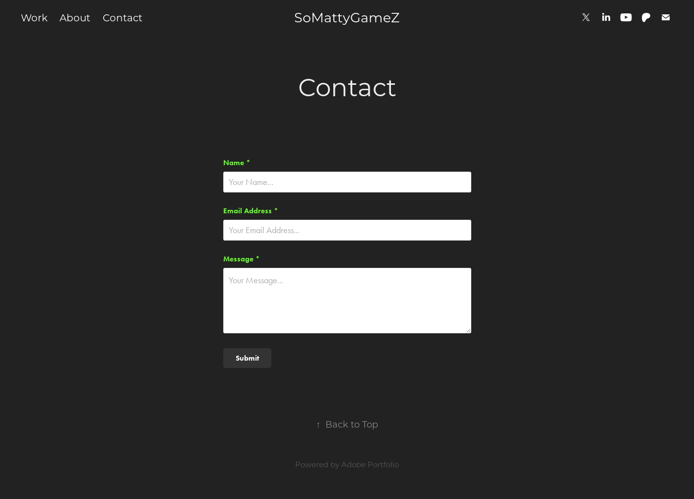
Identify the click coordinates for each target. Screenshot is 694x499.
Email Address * (250, 211)
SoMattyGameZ (347, 17)
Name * (237, 163)
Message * (241, 259)
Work (34, 17)
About (75, 17)
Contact (122, 17)
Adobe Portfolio (370, 464)
